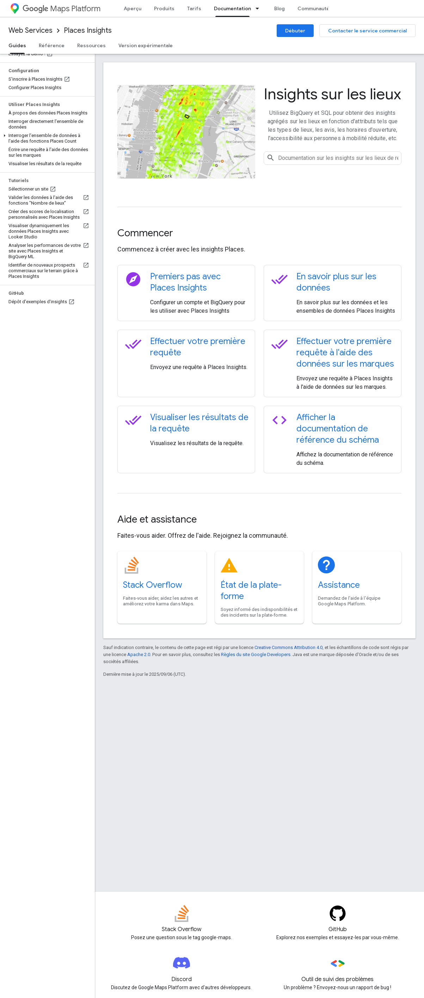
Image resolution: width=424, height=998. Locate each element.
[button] (46, 138)
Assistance (339, 585)
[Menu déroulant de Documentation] (259, 8)
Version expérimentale (145, 45)
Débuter (295, 30)
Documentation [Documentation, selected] (232, 8)
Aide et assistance (157, 519)
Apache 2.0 (138, 654)
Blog (279, 8)
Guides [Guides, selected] (17, 45)
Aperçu (132, 8)
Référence (51, 45)
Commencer (145, 233)
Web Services (30, 30)
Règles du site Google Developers (255, 654)
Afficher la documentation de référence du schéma (337, 428)
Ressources (91, 45)
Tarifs (194, 8)
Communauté (313, 8)
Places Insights (88, 30)
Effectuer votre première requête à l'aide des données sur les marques (345, 352)
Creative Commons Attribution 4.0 (288, 647)
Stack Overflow (152, 585)
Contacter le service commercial (367, 30)
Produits (164, 8)
